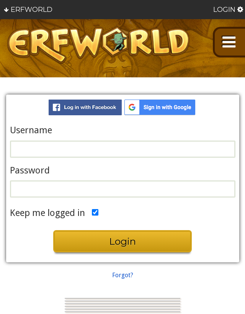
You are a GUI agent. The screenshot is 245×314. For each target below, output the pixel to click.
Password (30, 170)
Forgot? (122, 275)
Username (31, 130)
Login (224, 9)
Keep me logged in (47, 212)
